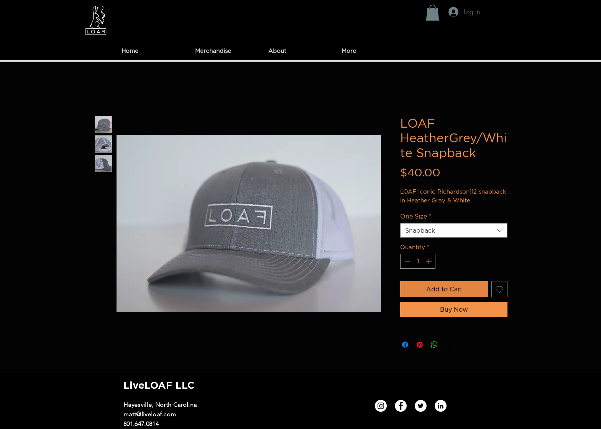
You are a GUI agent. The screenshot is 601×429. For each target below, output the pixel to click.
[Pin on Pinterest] (419, 344)
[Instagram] (381, 406)
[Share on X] (448, 344)
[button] (432, 13)
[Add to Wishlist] (499, 289)
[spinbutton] (418, 261)
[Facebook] (401, 406)
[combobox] (453, 230)
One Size (415, 216)
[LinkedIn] (441, 406)
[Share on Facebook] (405, 344)
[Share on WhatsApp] (434, 344)
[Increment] (429, 261)
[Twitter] (421, 406)
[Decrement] (406, 261)
